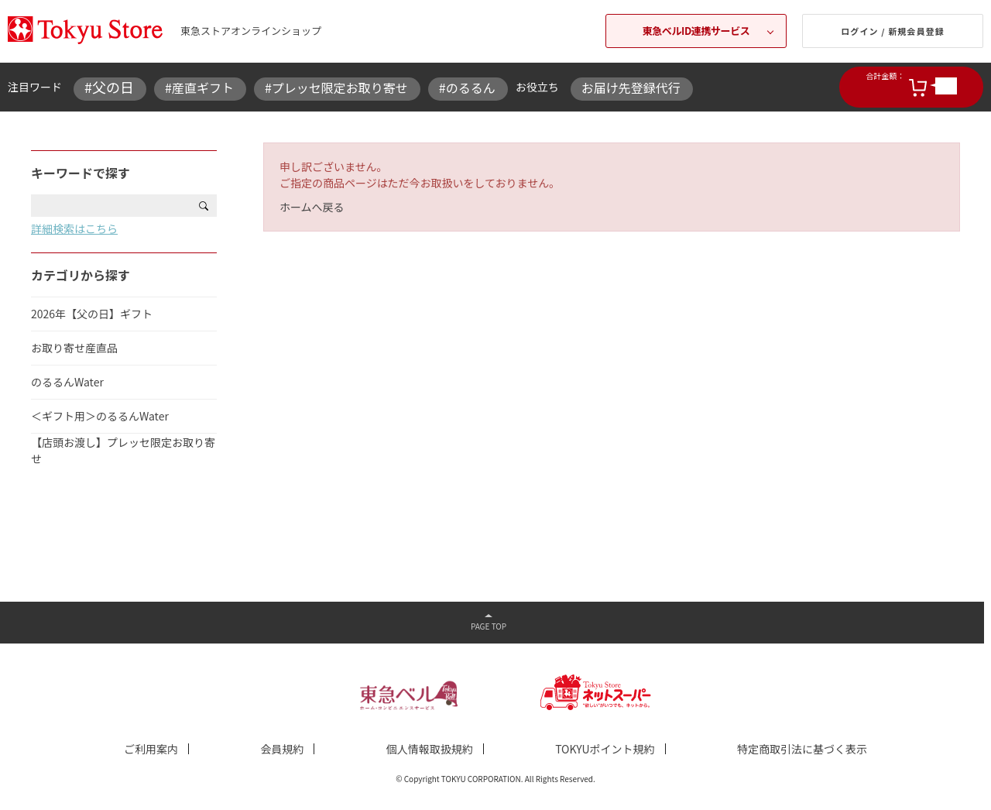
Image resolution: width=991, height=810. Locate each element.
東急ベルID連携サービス (696, 30)
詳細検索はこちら (74, 228)
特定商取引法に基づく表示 (802, 749)
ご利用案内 (151, 749)
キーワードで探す (80, 172)
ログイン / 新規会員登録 (893, 31)
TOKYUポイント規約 (604, 749)
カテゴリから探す (80, 275)
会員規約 (281, 749)
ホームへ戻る (312, 207)
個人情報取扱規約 (429, 749)
